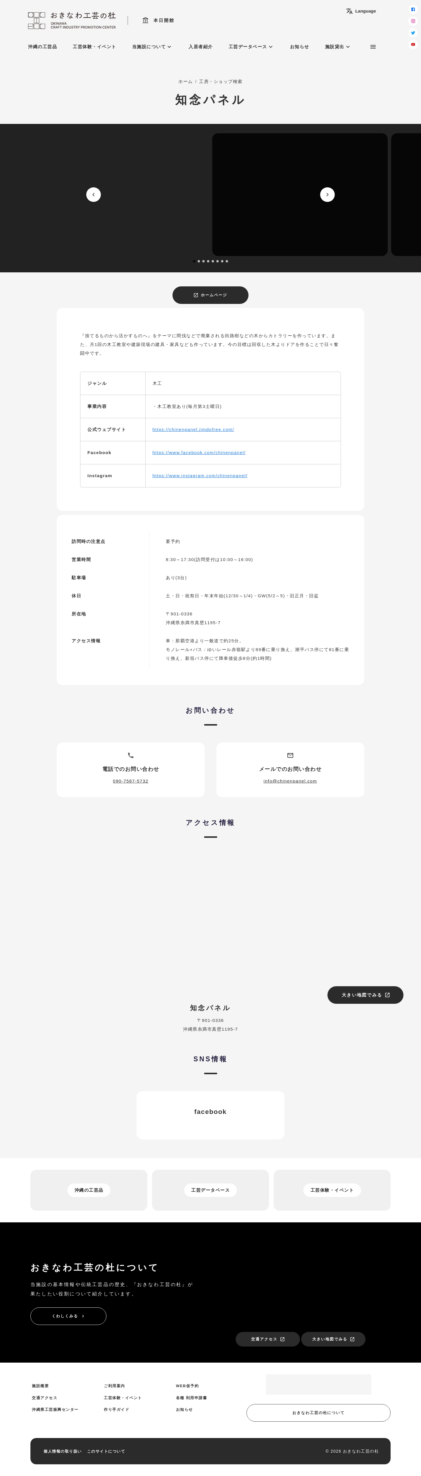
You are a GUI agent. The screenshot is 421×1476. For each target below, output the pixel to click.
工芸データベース (251, 46)
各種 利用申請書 (191, 1398)
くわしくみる (69, 1316)
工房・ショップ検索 (221, 81)
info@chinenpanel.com (290, 780)
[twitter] (413, 32)
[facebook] (413, 9)
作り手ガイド (116, 1409)
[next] (327, 194)
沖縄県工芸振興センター (55, 1409)
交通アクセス (268, 1339)
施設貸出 (338, 46)
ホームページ (210, 295)
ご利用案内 (114, 1386)
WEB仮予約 (187, 1386)
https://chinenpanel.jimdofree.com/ (193, 429)
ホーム (185, 81)
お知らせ (299, 46)
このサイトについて (106, 1451)
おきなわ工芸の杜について (318, 1413)
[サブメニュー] (373, 47)
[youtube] (413, 44)
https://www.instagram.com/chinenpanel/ (200, 475)
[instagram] (413, 21)
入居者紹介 (201, 46)
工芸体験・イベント (94, 46)
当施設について (152, 46)
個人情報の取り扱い (63, 1451)
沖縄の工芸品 (42, 46)
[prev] (93, 194)
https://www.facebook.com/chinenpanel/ (199, 452)
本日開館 (158, 20)
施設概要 (40, 1386)
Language (361, 11)
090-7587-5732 (130, 780)
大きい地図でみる (366, 995)
